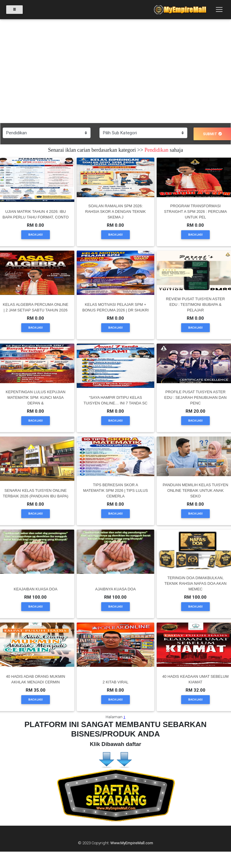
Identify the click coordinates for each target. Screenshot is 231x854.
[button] (17, 71)
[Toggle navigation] (219, 9)
